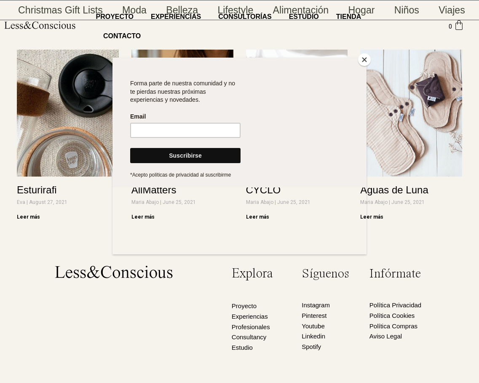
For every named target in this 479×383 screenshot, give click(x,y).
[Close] (364, 59)
